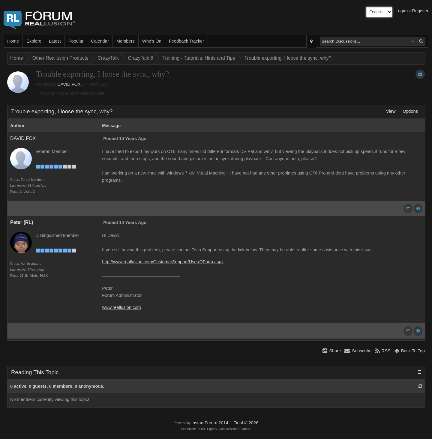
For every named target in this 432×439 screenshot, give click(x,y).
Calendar (99, 41)
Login (401, 10)
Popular (76, 41)
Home (13, 41)
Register (420, 10)
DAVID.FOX (69, 84)
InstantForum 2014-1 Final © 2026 (224, 422)
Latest (54, 41)
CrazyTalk (108, 58)
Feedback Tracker (186, 41)
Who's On (152, 41)
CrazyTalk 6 (140, 58)
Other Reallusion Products (60, 58)
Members (125, 41)
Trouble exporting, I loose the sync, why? (287, 58)
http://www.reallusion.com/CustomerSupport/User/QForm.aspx (163, 261)
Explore (34, 41)
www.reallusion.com (121, 307)
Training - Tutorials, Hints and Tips (198, 58)
